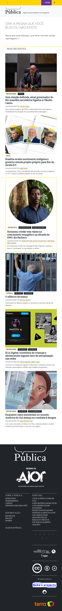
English (8, 518)
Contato (9, 503)
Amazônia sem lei (39, 517)
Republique (10, 516)
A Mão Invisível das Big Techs (44, 503)
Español (8, 521)
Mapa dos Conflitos (40, 520)
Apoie (46, 3)
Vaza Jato (36, 525)
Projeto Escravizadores (42, 510)
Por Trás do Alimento (41, 522)
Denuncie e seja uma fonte (16, 506)
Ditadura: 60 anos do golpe (43, 513)
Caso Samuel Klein (40, 515)
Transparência (11, 501)
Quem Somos (10, 498)
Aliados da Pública (13, 528)
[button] (7, 3)
